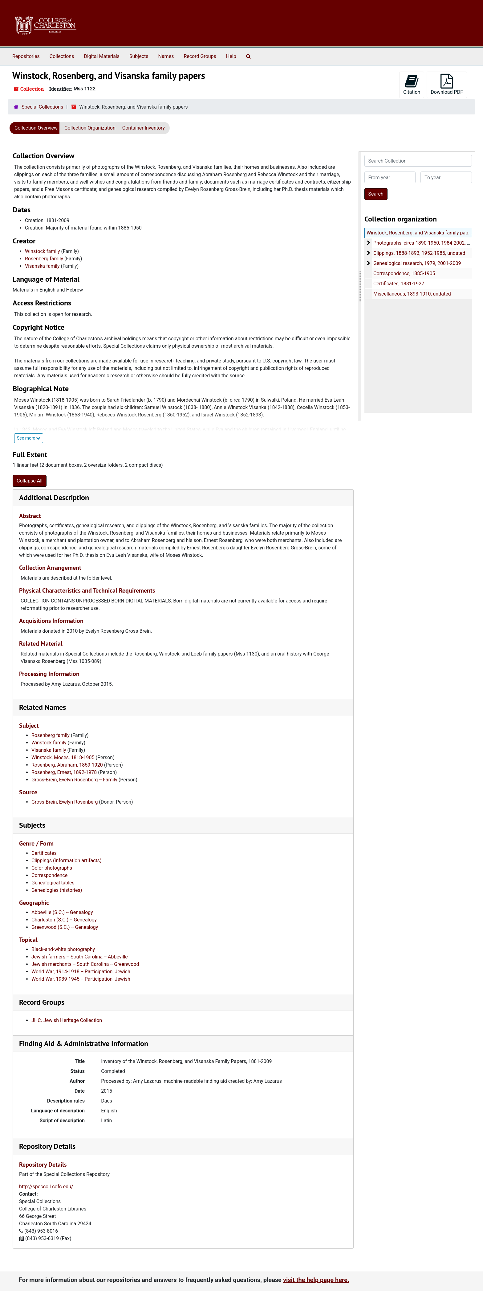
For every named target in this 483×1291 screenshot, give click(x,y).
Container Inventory (143, 128)
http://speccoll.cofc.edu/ (46, 1187)
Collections (62, 56)
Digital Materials (102, 56)
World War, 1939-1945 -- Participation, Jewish (80, 979)
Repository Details (47, 1146)
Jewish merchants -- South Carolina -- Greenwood (85, 964)
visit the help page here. (316, 1280)
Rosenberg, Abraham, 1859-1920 (67, 765)
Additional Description (54, 497)
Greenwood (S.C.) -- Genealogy (64, 927)
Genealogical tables (53, 883)
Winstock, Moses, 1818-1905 (63, 757)
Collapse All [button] (30, 481)
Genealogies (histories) (56, 890)
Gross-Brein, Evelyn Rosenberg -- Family (74, 780)
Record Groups (200, 56)
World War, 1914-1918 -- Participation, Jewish (80, 971)
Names (166, 56)
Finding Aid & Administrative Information (83, 1043)
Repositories (26, 56)
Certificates (44, 853)
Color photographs (51, 868)
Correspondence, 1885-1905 (404, 273)
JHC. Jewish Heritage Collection (66, 1020)
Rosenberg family (44, 259)
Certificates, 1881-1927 (398, 284)
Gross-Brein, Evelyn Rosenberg (64, 802)
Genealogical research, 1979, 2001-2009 (417, 263)
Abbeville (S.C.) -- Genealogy (62, 912)
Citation (411, 84)
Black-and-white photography (63, 949)
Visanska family (42, 266)
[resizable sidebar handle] (360, 286)
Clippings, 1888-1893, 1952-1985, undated (419, 253)
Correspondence (49, 875)
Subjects (138, 56)
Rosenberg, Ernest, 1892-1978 (64, 772)
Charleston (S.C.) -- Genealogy (64, 920)
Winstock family (42, 251)
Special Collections (42, 107)
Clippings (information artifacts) (66, 860)
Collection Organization (90, 128)
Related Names (42, 707)
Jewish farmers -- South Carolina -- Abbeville (79, 957)
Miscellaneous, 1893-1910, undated (412, 294)
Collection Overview (36, 128)
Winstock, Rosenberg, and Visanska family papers (421, 233)
